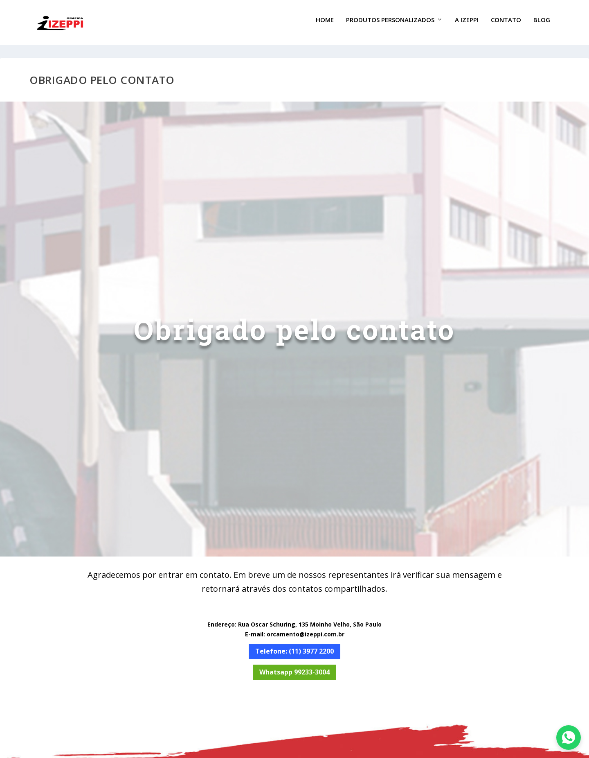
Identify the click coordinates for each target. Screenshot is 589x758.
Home (325, 25)
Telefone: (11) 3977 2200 (294, 643)
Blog (541, 25)
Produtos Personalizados (390, 25)
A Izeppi (467, 25)
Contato (506, 25)
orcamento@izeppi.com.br (305, 627)
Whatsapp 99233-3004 (294, 664)
